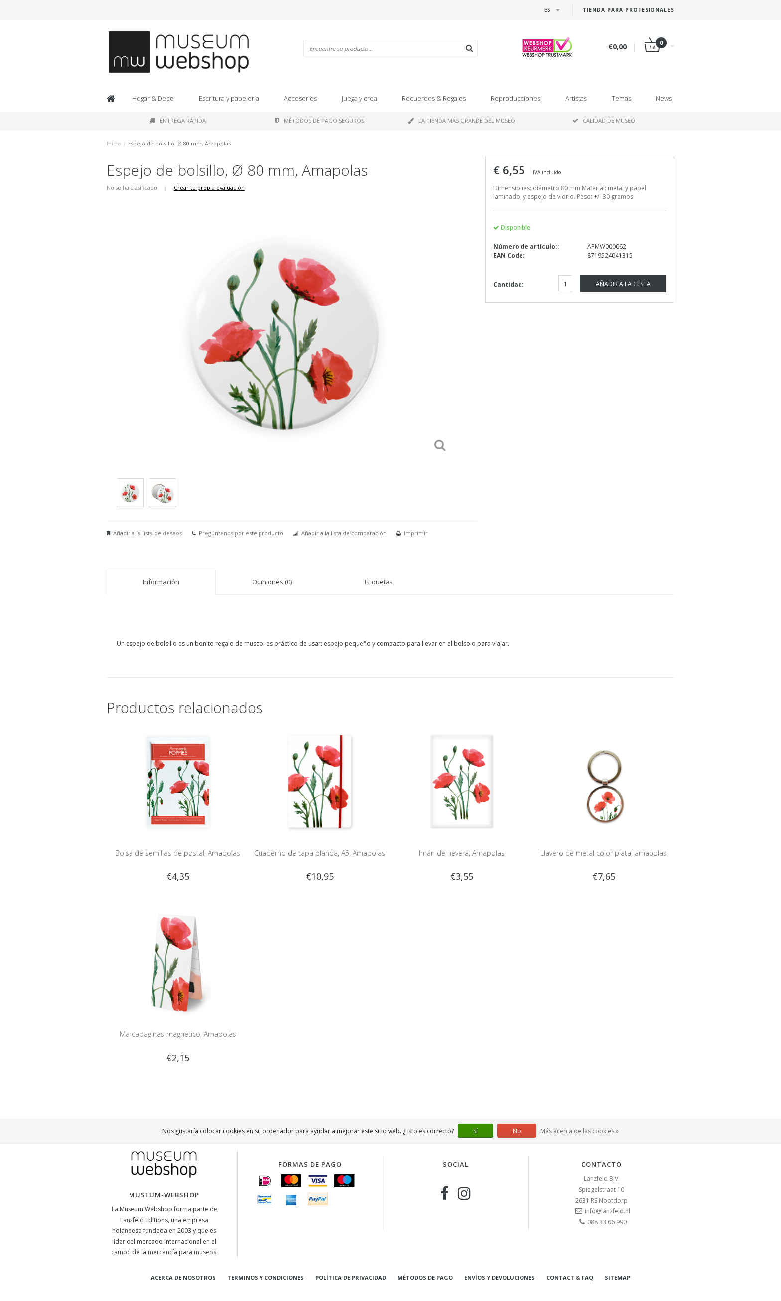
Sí (475, 1131)
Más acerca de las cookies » (579, 1131)
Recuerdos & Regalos (434, 98)
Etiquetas (379, 582)
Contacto (601, 1164)
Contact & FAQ (569, 1277)
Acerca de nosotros (183, 1277)
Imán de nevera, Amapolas (462, 853)
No (517, 1131)
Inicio (114, 143)
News (664, 98)
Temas (621, 98)
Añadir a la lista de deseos (147, 533)
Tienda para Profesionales (628, 9)
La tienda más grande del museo (461, 120)
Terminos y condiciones (265, 1277)
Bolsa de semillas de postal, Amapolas (177, 853)
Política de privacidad (350, 1277)
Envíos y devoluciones (499, 1277)
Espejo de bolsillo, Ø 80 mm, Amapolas (179, 143)
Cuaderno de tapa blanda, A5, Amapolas (319, 853)
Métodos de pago (425, 1277)
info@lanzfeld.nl (607, 1211)
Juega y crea (359, 98)
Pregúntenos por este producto (241, 533)
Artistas (576, 98)
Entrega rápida (177, 120)
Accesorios (300, 98)
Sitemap (617, 1277)
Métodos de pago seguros (319, 120)
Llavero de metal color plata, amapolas (603, 853)
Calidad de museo (603, 120)
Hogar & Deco (153, 98)
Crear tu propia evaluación (209, 187)
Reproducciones (515, 98)
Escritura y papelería (229, 98)
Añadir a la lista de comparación (344, 533)
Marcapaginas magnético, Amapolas (178, 1034)
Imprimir (416, 533)
